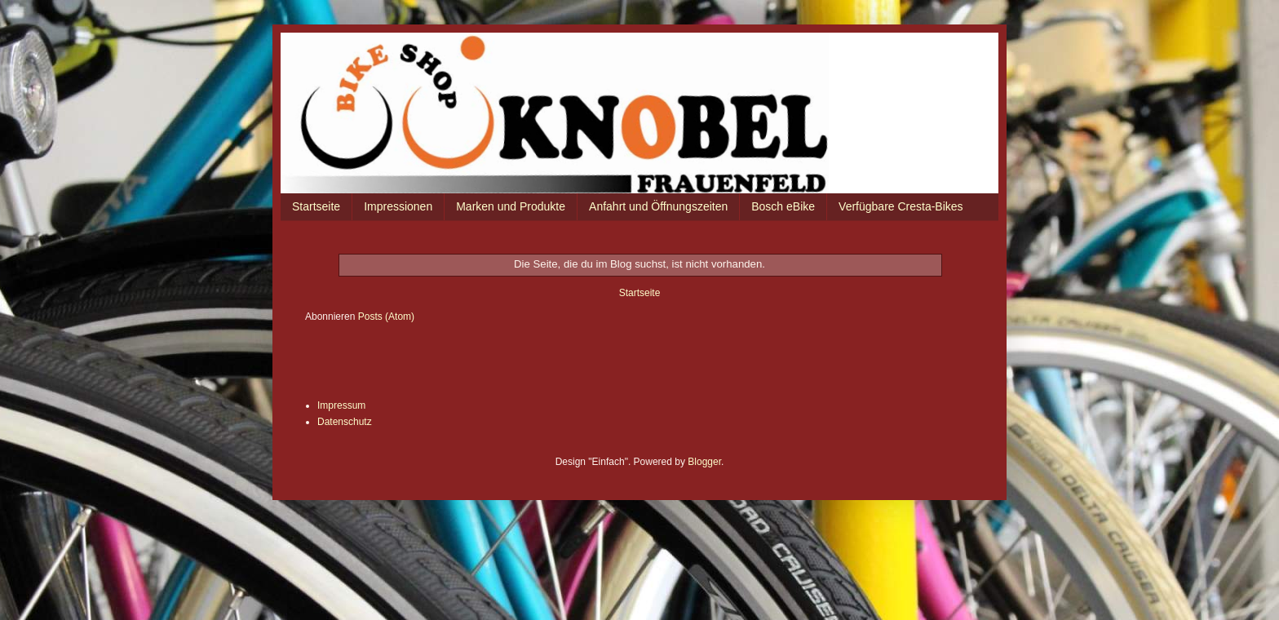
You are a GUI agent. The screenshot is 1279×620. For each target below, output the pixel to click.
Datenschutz (344, 421)
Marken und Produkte (510, 206)
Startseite (316, 206)
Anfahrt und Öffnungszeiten (658, 206)
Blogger (704, 461)
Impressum (341, 405)
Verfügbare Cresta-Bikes (901, 206)
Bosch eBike (783, 206)
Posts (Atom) (386, 316)
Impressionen (398, 206)
